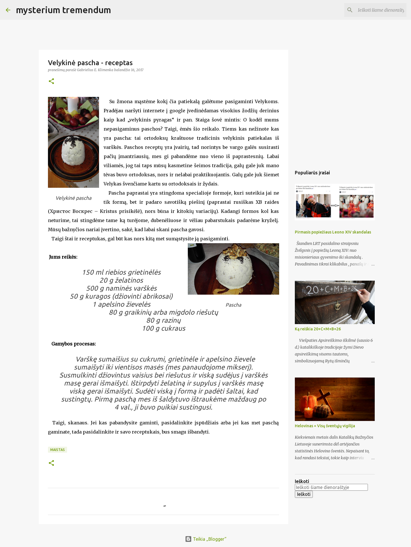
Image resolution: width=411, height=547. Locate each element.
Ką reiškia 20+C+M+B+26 (318, 329)
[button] (51, 81)
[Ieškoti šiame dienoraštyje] (376, 10)
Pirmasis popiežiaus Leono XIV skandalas (333, 232)
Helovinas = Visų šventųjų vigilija (325, 426)
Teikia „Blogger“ (205, 539)
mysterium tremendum (63, 10)
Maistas (57, 450)
